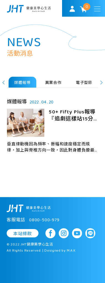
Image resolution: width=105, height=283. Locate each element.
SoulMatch (29, 9)
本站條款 (22, 233)
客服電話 (33, 220)
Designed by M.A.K (60, 251)
